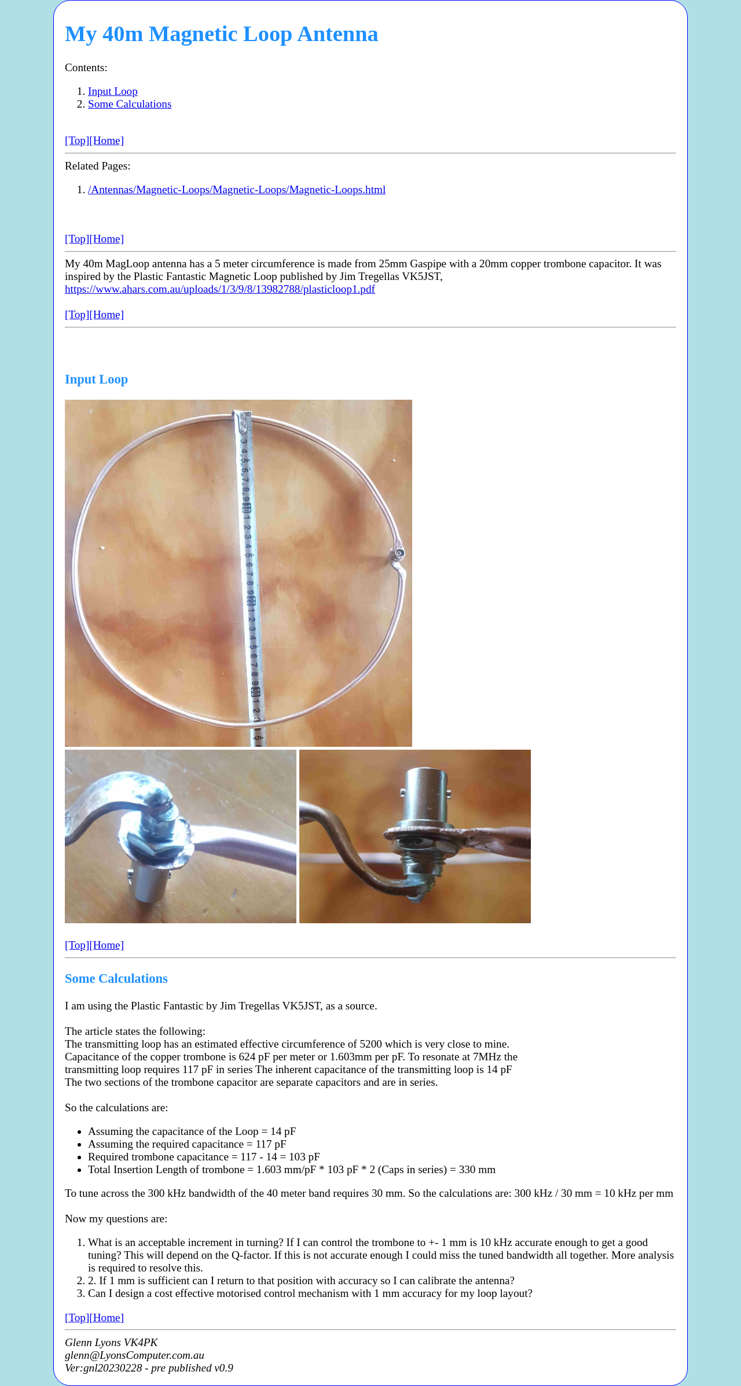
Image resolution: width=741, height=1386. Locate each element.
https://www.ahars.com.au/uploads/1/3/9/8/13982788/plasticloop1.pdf (220, 289)
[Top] (77, 140)
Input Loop (113, 91)
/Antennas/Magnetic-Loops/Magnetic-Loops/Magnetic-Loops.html (237, 189)
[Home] (106, 140)
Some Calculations (129, 104)
